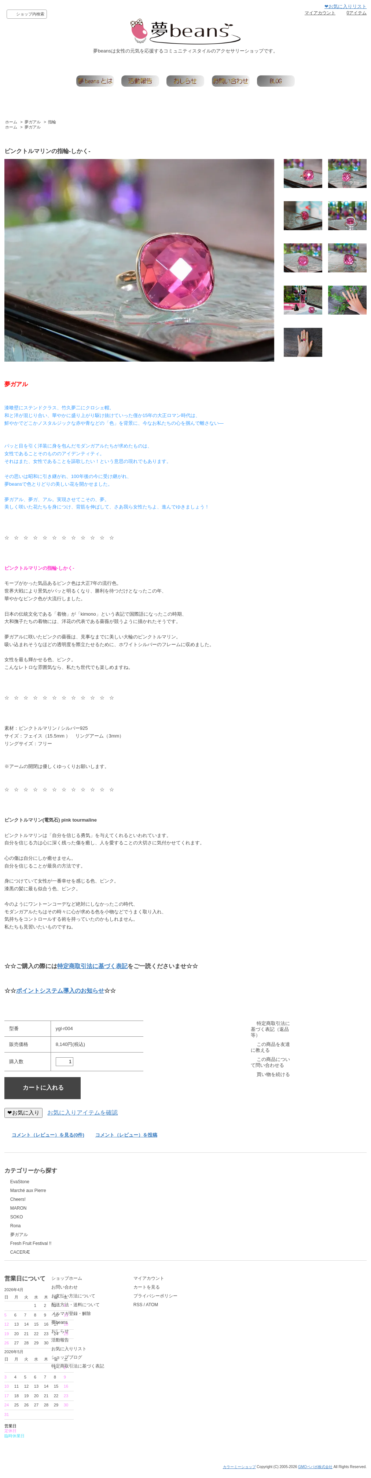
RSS (250, 1317)
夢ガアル (33, 122)
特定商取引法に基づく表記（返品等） (270, 1029)
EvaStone (19, 1181)
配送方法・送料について (152, 1317)
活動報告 (137, 1352)
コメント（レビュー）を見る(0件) (48, 1135)
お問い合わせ (141, 1299)
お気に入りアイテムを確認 (82, 1112)
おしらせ (137, 1343)
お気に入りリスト (145, 1361)
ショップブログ (143, 1369)
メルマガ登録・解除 (148, 1326)
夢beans (136, 1334)
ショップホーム (143, 1290)
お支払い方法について (150, 1308)
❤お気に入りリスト (345, 6)
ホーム (11, 122)
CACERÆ (20, 1252)
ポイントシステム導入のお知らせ (60, 991)
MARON (18, 1208)
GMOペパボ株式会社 (315, 1472)
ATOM (264, 1317)
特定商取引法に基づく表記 (92, 966)
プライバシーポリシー (268, 1308)
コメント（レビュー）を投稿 (126, 1135)
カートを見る (259, 1299)
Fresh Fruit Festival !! (31, 1243)
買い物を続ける (273, 1074)
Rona (15, 1225)
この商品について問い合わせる (270, 1062)
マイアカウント (320, 12)
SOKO (16, 1217)
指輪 (52, 122)
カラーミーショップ (239, 1472)
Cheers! (18, 1199)
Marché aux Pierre (28, 1190)
